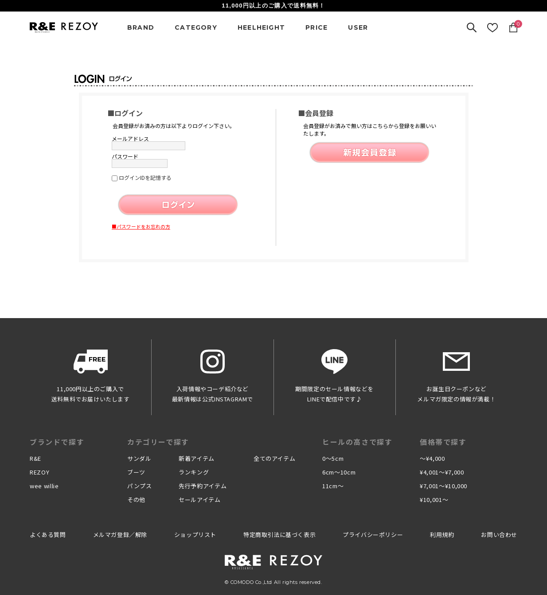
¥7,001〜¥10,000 (443, 486)
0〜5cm (333, 458)
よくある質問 (48, 534)
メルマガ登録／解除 (120, 534)
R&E (35, 458)
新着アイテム (197, 458)
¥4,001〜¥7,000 (442, 472)
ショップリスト (195, 534)
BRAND (140, 27)
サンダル (139, 458)
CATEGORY (196, 27)
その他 (136, 499)
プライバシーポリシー (373, 534)
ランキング (194, 472)
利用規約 (442, 534)
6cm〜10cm (339, 472)
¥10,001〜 (434, 499)
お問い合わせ (499, 534)
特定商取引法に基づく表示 (279, 534)
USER (358, 27)
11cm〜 (333, 486)
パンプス (139, 486)
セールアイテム (200, 499)
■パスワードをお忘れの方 (141, 226)
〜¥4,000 (432, 458)
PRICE (316, 27)
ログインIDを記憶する (145, 177)
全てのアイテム (275, 458)
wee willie (44, 486)
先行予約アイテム (203, 486)
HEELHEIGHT (261, 27)
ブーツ (136, 472)
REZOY (39, 472)
